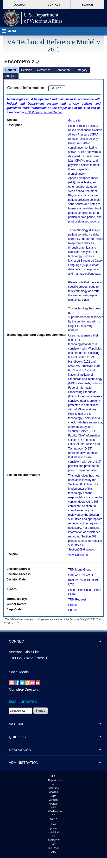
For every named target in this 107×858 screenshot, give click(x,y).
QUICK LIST (18, 737)
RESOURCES (20, 750)
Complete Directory (23, 689)
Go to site (74, 120)
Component (63, 70)
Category (81, 70)
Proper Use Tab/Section (43, 112)
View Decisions (78, 555)
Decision (26, 70)
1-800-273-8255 (21, 658)
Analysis (10, 76)
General (10, 70)
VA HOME (17, 724)
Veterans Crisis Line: (25, 652)
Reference (43, 70)
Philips (72, 605)
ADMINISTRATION (23, 763)
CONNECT (17, 641)
